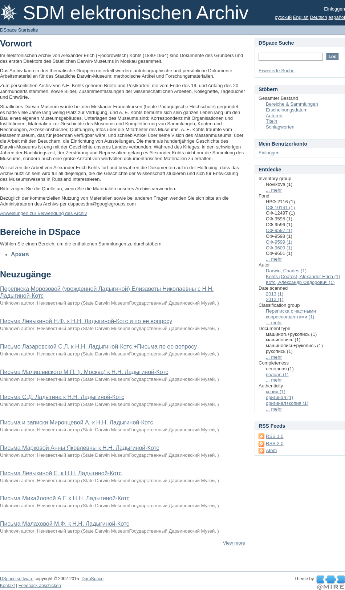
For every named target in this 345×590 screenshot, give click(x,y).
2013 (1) (274, 294)
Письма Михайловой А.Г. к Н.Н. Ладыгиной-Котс (65, 498)
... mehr (274, 190)
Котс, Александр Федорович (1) (300, 282)
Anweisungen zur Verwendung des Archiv (43, 213)
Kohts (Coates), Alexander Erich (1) (303, 276)
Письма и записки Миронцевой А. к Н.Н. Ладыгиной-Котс (76, 422)
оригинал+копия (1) (287, 403)
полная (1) (277, 374)
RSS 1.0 (274, 436)
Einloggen (334, 9)
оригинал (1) (279, 397)
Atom (271, 450)
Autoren (274, 115)
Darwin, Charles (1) (286, 270)
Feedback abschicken (40, 585)
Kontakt (7, 585)
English (301, 17)
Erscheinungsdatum (287, 110)
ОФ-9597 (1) (279, 230)
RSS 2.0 (274, 443)
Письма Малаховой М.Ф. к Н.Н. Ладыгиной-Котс (64, 524)
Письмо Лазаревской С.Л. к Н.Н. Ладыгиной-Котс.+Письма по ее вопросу (98, 346)
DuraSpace (92, 578)
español (336, 17)
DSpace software (16, 578)
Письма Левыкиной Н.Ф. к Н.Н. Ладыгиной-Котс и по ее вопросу (86, 321)
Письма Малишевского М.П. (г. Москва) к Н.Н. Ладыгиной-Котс (84, 372)
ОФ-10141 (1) (280, 207)
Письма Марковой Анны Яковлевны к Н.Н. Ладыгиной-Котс (79, 448)
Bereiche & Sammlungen (292, 104)
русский (283, 17)
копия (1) (275, 391)
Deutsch (318, 17)
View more (234, 543)
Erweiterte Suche (277, 70)
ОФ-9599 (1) (279, 242)
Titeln (271, 121)
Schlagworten (280, 127)
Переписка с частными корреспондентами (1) (291, 314)
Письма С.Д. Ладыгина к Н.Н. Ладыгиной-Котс (62, 397)
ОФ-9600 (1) (279, 248)
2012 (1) (274, 299)
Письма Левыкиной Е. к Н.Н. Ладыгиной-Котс (61, 473)
